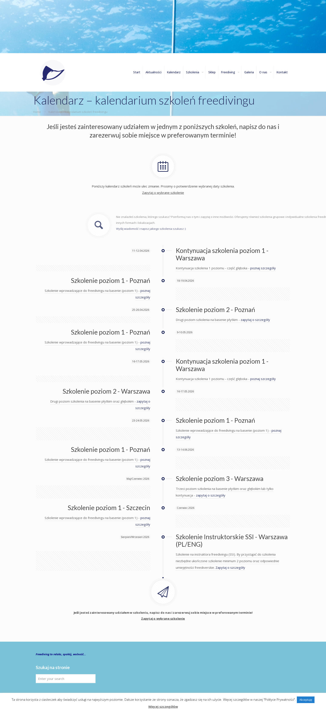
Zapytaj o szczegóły (230, 567)
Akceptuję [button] (305, 700)
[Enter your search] (66, 678)
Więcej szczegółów (163, 706)
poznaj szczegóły (263, 268)
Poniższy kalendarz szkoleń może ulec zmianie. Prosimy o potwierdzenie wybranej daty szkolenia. (163, 189)
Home (37, 112)
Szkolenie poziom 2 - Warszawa (106, 391)
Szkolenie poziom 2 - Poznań (215, 309)
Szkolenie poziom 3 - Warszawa (219, 478)
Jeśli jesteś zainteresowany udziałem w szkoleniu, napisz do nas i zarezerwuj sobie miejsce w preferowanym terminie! (163, 622)
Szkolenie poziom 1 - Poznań (110, 280)
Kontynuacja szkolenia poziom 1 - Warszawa (222, 254)
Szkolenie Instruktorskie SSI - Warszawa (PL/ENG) (232, 540)
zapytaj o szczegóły (255, 320)
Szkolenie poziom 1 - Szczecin (109, 507)
